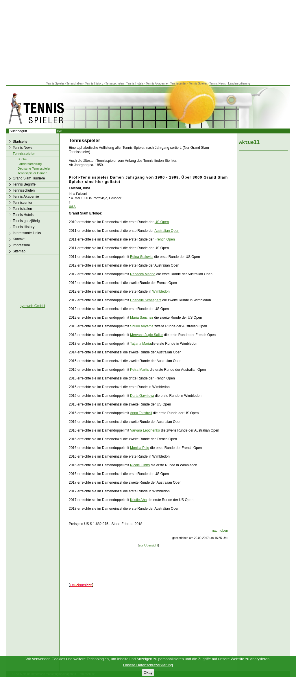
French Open (165, 239)
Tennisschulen (115, 83)
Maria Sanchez (141, 317)
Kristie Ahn (138, 500)
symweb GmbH (32, 306)
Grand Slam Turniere (29, 178)
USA (72, 206)
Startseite (20, 142)
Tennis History (94, 83)
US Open (162, 222)
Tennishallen (74, 83)
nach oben (220, 531)
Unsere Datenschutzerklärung (148, 665)
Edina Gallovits (141, 257)
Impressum (21, 245)
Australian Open (166, 231)
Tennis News (217, 83)
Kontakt (19, 239)
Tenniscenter (178, 83)
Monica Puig (139, 448)
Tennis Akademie (157, 83)
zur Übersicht (148, 545)
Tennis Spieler (55, 83)
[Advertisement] (148, 40)
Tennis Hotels (135, 83)
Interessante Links (27, 233)
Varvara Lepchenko (145, 430)
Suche (22, 159)
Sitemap (19, 251)
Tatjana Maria (140, 344)
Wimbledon (161, 291)
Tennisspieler (24, 154)
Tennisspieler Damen (32, 173)
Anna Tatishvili (141, 413)
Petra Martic (139, 370)
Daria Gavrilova (142, 396)
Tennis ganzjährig (26, 221)
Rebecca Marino (142, 274)
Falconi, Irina (79, 188)
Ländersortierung (239, 83)
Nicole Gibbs (140, 465)
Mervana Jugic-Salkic (146, 335)
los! (59, 131)
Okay (147, 672)
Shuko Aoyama (141, 326)
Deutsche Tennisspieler (34, 168)
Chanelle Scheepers (145, 300)
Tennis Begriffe (24, 184)
